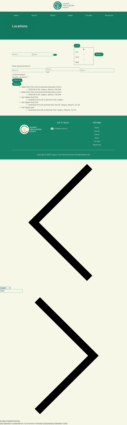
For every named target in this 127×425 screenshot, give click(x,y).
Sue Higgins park (28, 107)
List (77, 46)
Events (52, 15)
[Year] (11, 291)
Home (16, 15)
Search (99, 54)
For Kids (89, 15)
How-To (34, 15)
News (70, 15)
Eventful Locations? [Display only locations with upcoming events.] (20, 77)
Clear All (17, 80)
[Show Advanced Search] (55, 55)
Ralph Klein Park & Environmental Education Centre (41, 87)
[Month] (5, 288)
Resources (109, 15)
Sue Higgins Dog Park (30, 97)
